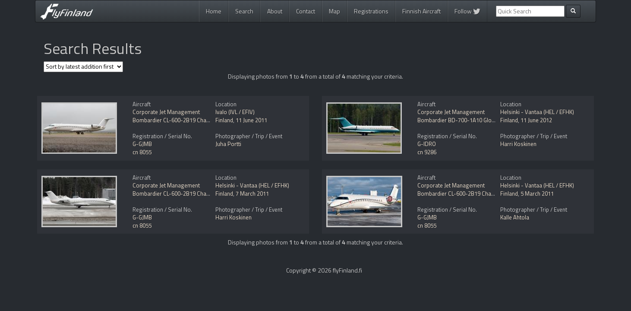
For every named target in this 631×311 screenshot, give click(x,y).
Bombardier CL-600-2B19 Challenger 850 (183, 120)
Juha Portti (228, 144)
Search (244, 11)
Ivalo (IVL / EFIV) (235, 112)
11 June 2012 (536, 120)
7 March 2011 (252, 193)
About (274, 11)
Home (213, 11)
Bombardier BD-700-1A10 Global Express (468, 120)
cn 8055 (142, 152)
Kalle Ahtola (514, 217)
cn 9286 (426, 152)
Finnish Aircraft (421, 11)
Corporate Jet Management (166, 112)
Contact (305, 11)
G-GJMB (142, 144)
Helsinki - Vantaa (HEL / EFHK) (537, 112)
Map (334, 11)
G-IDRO (426, 144)
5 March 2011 (537, 193)
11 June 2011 (251, 120)
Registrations (371, 11)
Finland (224, 120)
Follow (467, 11)
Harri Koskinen (518, 144)
